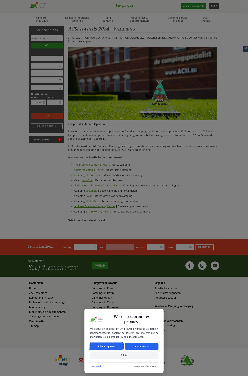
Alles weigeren (141, 346)
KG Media (154, 366)
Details (124, 355)
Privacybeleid (95, 366)
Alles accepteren (106, 346)
